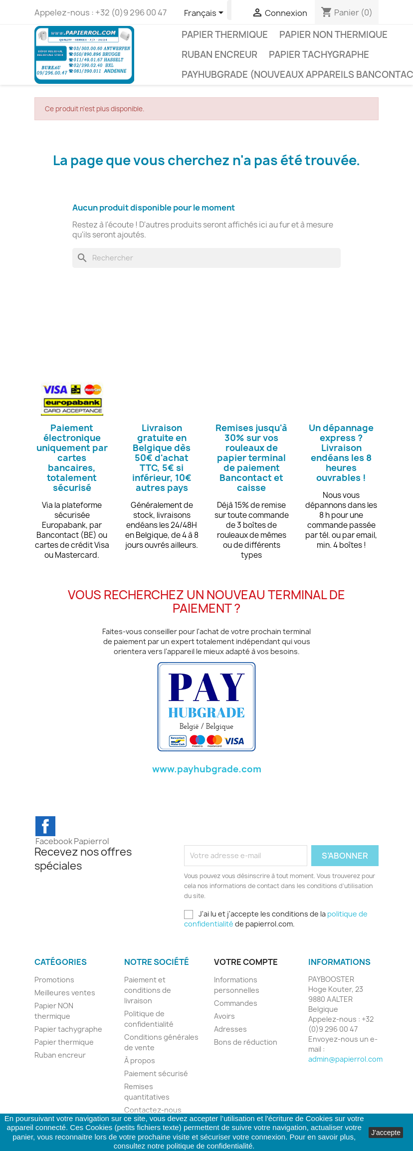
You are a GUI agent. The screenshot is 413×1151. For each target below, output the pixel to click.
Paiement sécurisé (156, 1073)
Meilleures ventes (64, 992)
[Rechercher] (206, 258)
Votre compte (246, 961)
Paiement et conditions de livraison (147, 990)
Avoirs (224, 1016)
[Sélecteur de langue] (205, 13)
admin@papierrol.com (345, 1059)
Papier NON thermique (333, 34)
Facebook (45, 826)
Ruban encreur (219, 54)
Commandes (235, 1003)
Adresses (230, 1029)
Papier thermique (225, 34)
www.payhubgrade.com (206, 769)
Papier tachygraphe (319, 54)
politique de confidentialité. (211, 1146)
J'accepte (386, 1133)
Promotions (54, 979)
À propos (139, 1060)
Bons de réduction (245, 1042)
